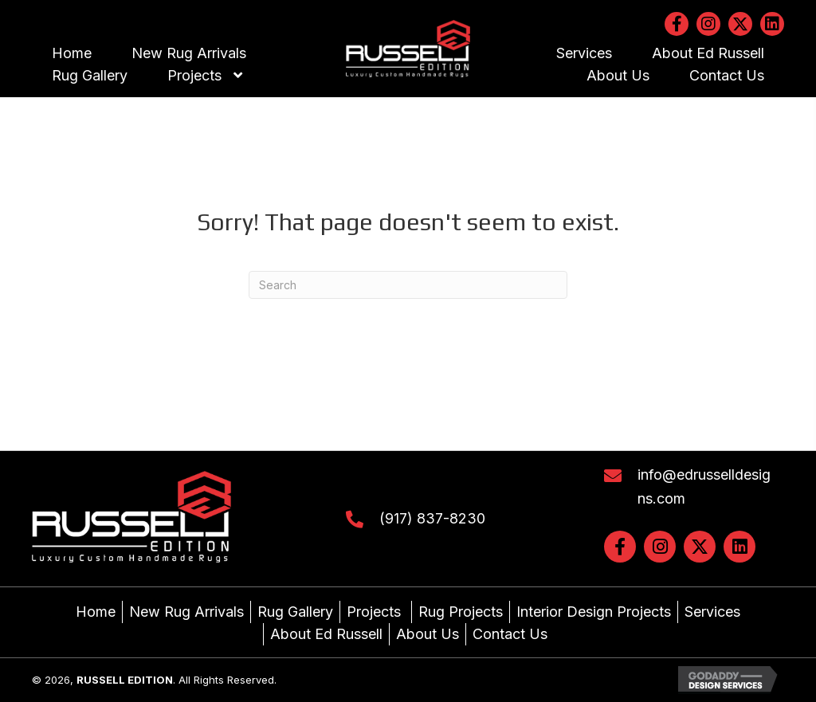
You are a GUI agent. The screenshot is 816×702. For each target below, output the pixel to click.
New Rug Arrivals (186, 611)
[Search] (408, 285)
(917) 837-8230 (432, 518)
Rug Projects (460, 611)
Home (96, 611)
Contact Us (510, 634)
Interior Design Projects (593, 611)
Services (712, 611)
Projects (376, 611)
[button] (676, 24)
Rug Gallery (295, 611)
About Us (427, 634)
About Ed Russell (326, 634)
